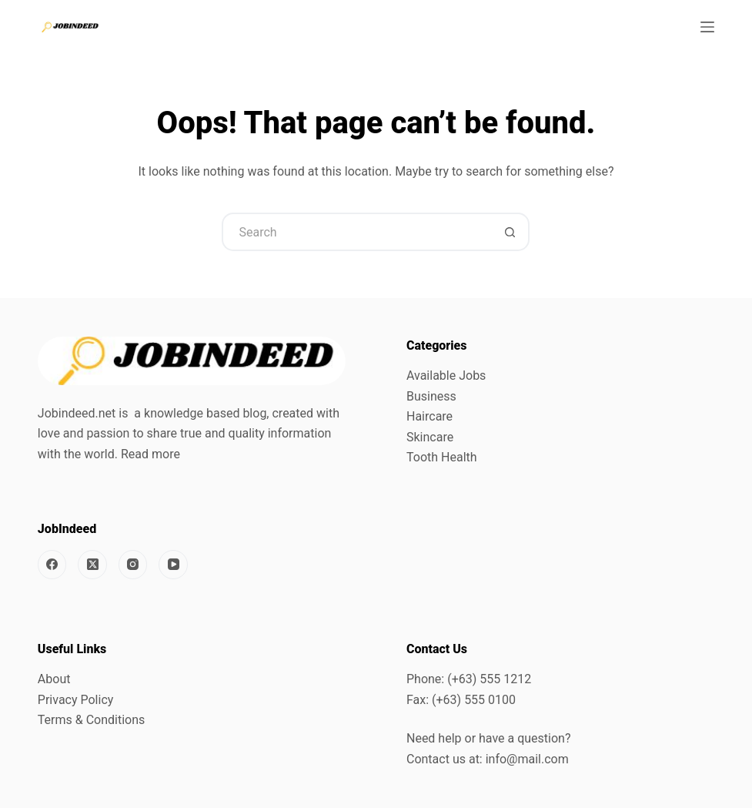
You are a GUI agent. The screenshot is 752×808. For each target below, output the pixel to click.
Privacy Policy (76, 699)
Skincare (429, 437)
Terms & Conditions (91, 719)
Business (431, 396)
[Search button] (510, 232)
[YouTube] (173, 564)
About (54, 679)
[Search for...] (356, 232)
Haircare (429, 416)
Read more (150, 454)
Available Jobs (446, 375)
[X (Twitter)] (92, 564)
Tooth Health (441, 457)
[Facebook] (52, 564)
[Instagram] (133, 564)
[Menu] (707, 27)
